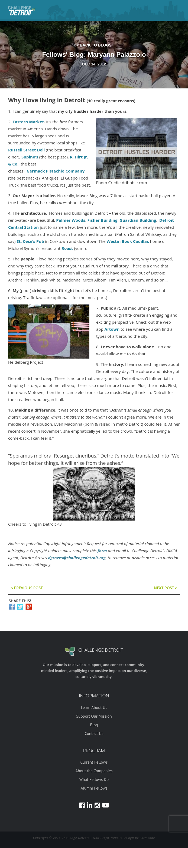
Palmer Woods (70, 220)
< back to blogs (93, 45)
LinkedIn (89, 805)
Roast (67, 248)
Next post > (165, 587)
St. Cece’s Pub (30, 241)
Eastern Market (28, 121)
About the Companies (94, 770)
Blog (94, 724)
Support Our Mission (94, 716)
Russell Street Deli (26, 150)
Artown (112, 329)
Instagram (97, 805)
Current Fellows (94, 762)
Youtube (105, 805)
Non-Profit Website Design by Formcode (124, 838)
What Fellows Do (94, 779)
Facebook (82, 805)
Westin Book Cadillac (128, 241)
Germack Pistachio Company (56, 171)
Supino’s (29, 157)
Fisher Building (102, 220)
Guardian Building (137, 220)
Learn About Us (94, 707)
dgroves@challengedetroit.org (77, 557)
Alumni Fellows (93, 788)
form (102, 550)
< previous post (27, 587)
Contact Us (94, 733)
